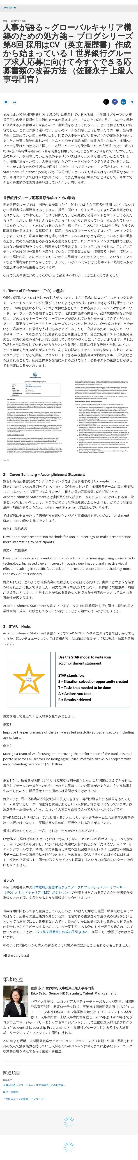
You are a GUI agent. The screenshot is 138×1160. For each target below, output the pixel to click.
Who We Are (10, 7)
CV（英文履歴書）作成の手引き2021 (62, 932)
